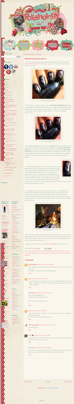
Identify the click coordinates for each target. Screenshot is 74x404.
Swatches (14, 260)
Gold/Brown (15, 295)
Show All (8, 336)
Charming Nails (5, 222)
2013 (4, 82)
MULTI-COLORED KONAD (31, 64)
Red (13, 304)
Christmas (14, 317)
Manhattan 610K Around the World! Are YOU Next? (10, 107)
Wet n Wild (15, 246)
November (7, 95)
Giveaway (14, 262)
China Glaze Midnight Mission (47, 251)
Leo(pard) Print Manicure (10, 122)
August (7, 176)
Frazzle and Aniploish (4, 291)
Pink (13, 300)
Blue (30, 251)
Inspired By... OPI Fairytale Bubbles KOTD (9, 154)
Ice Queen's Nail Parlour (5, 321)
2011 (4, 87)
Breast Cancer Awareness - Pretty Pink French (9, 134)
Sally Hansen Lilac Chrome (64, 253)
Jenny (29, 335)
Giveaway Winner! (9, 170)
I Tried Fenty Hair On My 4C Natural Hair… (5, 284)
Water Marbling (16, 265)
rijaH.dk (3, 245)
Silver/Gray (14, 306)
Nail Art (14, 264)
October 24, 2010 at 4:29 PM (44, 293)
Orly (13, 220)
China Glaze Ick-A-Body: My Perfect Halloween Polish (10, 115)
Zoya (13, 207)
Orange (14, 298)
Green (13, 297)
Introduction (15, 279)
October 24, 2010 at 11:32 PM (42, 335)
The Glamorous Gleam (4, 280)
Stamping (27, 255)
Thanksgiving (15, 321)
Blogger (41, 400)
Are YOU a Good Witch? (10, 110)
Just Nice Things (4, 251)
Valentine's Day (16, 323)
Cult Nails (14, 227)
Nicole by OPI (28, 253)
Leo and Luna (66, 251)
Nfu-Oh (14, 229)
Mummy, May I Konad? (10, 167)
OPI (13, 205)
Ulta (13, 245)
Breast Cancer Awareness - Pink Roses (9, 164)
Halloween (14, 319)
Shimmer (14, 221)
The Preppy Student (33, 325)
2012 (4, 85)
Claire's (13, 236)
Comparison (15, 271)
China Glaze (35, 251)
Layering (14, 269)
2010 (4, 90)
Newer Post (28, 382)
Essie (13, 225)
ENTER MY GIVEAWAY (51, 244)
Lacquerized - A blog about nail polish (5, 230)
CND (13, 248)
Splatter (14, 283)
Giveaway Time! (8, 138)
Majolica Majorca (16, 241)
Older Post (67, 382)
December (7, 92)
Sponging (14, 272)
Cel (29, 311)
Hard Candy (15, 239)
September (8, 173)
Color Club (14, 223)
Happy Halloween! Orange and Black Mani (9, 101)
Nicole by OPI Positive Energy (41, 253)
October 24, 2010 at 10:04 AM (45, 264)
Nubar (13, 238)
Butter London (15, 232)
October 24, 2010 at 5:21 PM (38, 311)
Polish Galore (5, 206)
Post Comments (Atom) (51, 388)
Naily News (14, 274)
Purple (13, 302)
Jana (29, 278)
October (7, 97)
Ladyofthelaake (32, 264)
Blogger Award (15, 276)
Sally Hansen (52, 253)
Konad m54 (59, 251)
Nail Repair (14, 281)
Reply (29, 273)
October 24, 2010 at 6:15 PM (48, 325)
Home (48, 382)
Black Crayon (31, 293)
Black (13, 291)
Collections (15, 258)
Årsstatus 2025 (5, 246)
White (13, 308)
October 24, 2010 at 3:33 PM (39, 278)
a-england (14, 231)
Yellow (13, 309)
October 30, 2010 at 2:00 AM (43, 347)
